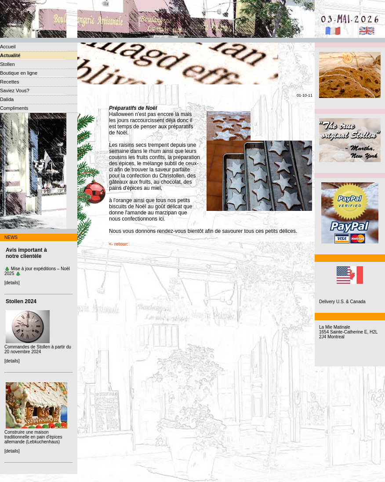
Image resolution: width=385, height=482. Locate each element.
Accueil (7, 46)
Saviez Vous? (14, 90)
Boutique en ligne (18, 73)
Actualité (10, 55)
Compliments (14, 108)
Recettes (9, 81)
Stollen (7, 64)
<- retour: (118, 244)
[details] (11, 282)
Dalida (7, 99)
